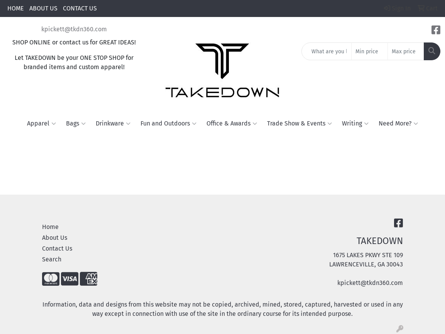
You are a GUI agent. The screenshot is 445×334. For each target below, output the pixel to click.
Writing (355, 123)
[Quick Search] (326, 51)
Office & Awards (231, 123)
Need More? (398, 123)
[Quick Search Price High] (405, 51)
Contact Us (57, 248)
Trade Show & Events (299, 123)
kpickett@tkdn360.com (74, 29)
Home (50, 227)
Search (51, 259)
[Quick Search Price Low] (369, 51)
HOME (15, 8)
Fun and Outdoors (168, 123)
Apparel (41, 123)
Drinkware (113, 123)
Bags (76, 123)
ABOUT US (43, 8)
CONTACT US (80, 8)
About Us (54, 237)
